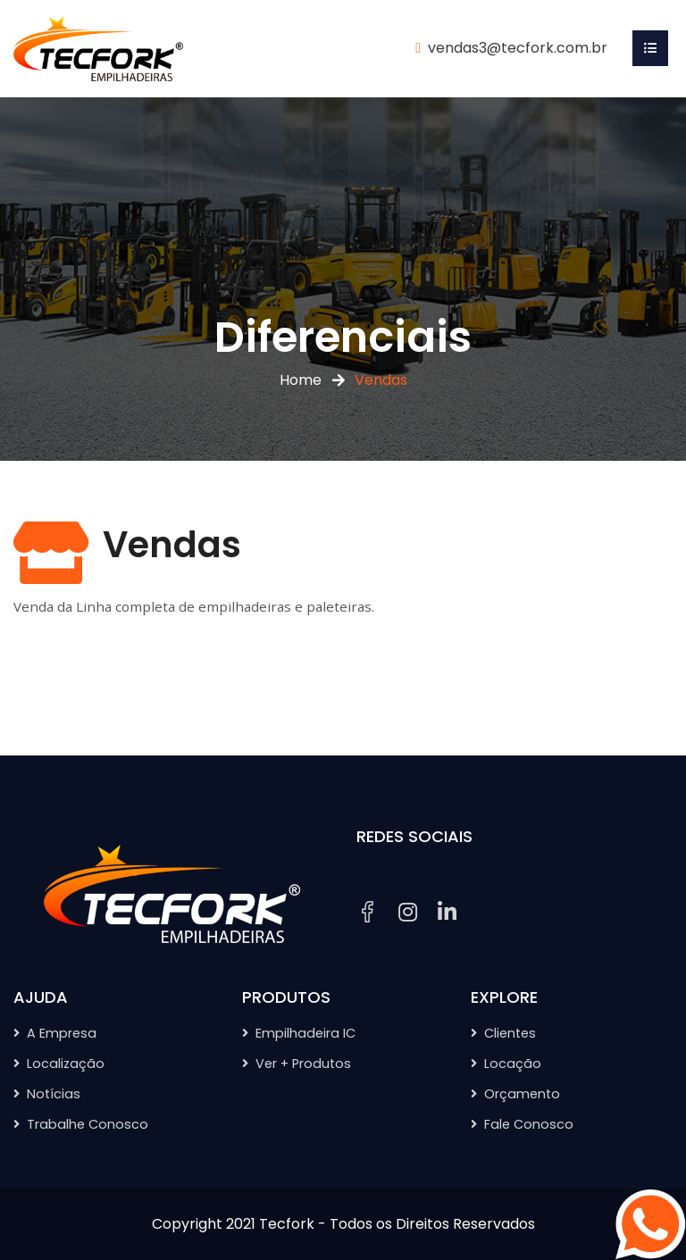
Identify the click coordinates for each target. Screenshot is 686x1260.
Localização (66, 1063)
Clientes (510, 1033)
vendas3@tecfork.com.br (517, 48)
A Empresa (61, 1033)
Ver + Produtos (303, 1063)
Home (301, 380)
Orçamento (522, 1094)
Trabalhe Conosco (87, 1124)
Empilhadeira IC (305, 1033)
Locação (512, 1063)
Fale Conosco (528, 1124)
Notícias (53, 1094)
